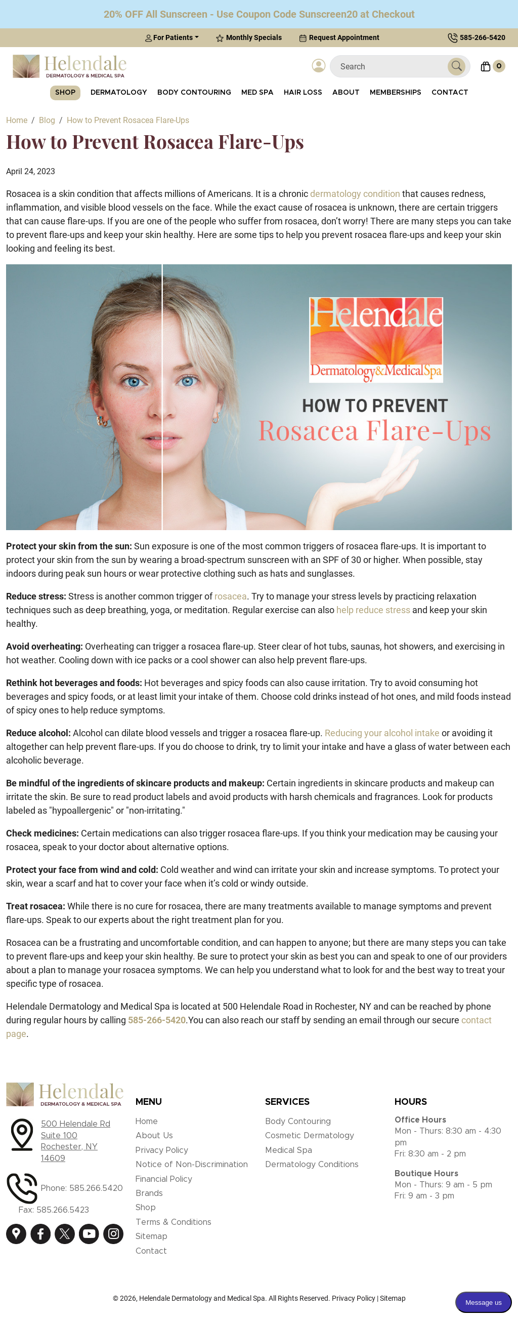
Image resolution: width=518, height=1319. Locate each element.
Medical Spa (288, 1150)
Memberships (395, 92)
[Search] (392, 66)
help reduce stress (373, 610)
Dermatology (119, 92)
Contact (449, 92)
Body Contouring (194, 92)
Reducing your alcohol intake (382, 733)
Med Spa (257, 92)
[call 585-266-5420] (157, 1020)
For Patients (169, 37)
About (346, 92)
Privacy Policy (162, 1150)
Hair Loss (303, 92)
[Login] (319, 66)
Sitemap (151, 1236)
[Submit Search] (456, 66)
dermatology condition (355, 193)
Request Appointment (339, 37)
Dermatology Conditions (312, 1165)
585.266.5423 (62, 1210)
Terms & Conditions (173, 1222)
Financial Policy (164, 1179)
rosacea (230, 596)
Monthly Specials (249, 37)
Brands (149, 1193)
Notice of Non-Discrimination (192, 1165)
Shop (65, 92)
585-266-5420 (482, 37)
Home (147, 1121)
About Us (154, 1136)
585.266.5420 (96, 1188)
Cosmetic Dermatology (309, 1136)
